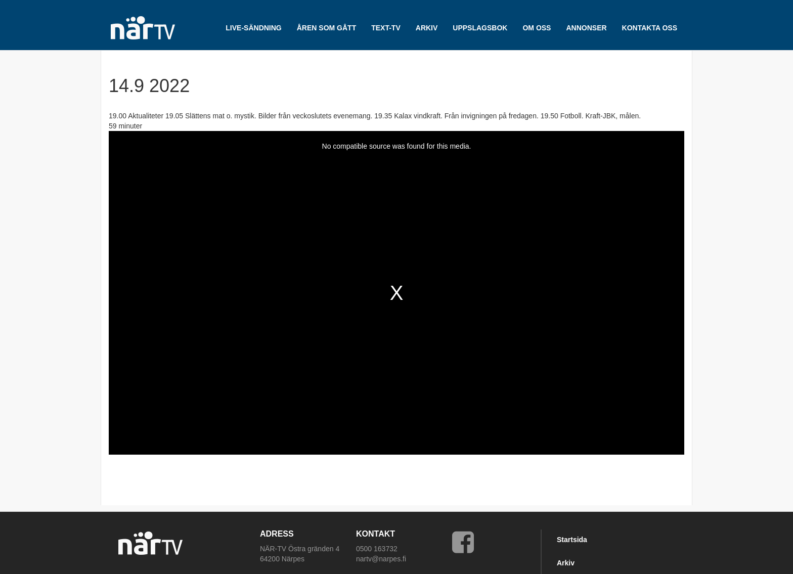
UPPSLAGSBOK (480, 28)
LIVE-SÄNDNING (253, 28)
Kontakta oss (649, 28)
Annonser (586, 28)
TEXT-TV (386, 28)
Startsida (572, 540)
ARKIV (427, 28)
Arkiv (566, 563)
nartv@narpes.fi (381, 559)
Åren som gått (326, 28)
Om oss (536, 28)
